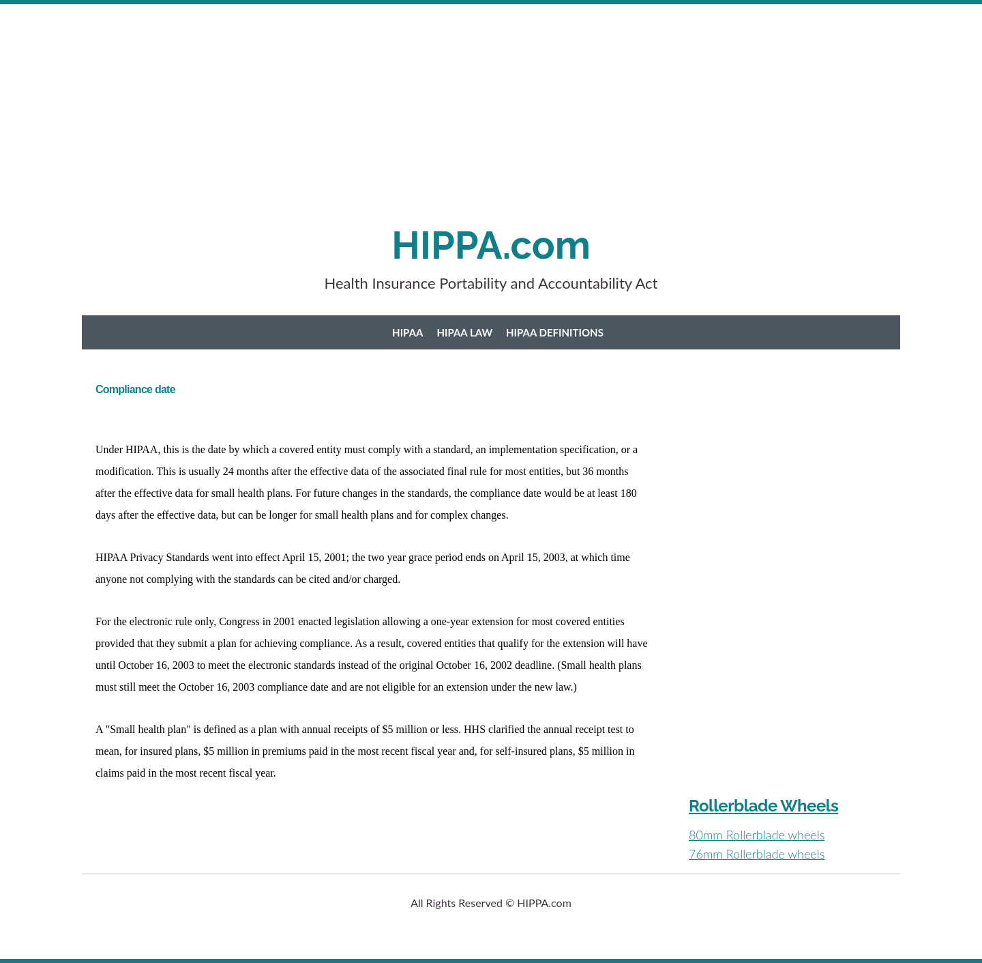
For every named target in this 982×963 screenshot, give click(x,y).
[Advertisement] (409, 126)
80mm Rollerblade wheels (756, 834)
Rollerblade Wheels (763, 806)
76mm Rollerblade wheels (756, 853)
